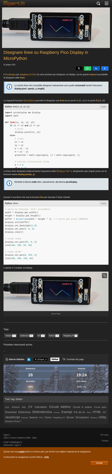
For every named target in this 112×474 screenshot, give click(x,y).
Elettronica (24, 412)
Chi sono (104, 435)
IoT (104, 412)
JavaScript (12, 417)
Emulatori (57, 412)
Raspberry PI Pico (28, 74)
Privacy (105, 440)
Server (70, 417)
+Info (46, 457)
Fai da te (79, 412)
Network (33, 417)
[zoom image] (104, 275)
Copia (103, 106)
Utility (102, 417)
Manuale (24, 418)
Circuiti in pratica (82, 407)
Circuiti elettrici (60, 407)
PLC (41, 417)
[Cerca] (98, 3)
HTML (96, 412)
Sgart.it (7, 435)
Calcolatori (41, 407)
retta (61, 171)
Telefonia (93, 418)
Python (48, 417)
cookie (21, 451)
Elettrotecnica (42, 412)
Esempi (66, 412)
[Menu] (106, 3)
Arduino (16, 407)
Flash (88, 412)
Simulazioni (82, 417)
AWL (24, 407)
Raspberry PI (59, 417)
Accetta (99, 463)
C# (30, 407)
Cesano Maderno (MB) (20, 438)
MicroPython (29, 100)
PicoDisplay (10, 74)
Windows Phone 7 (13, 421)
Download (11, 412)
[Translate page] (73, 359)
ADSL (7, 407)
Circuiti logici (100, 407)
